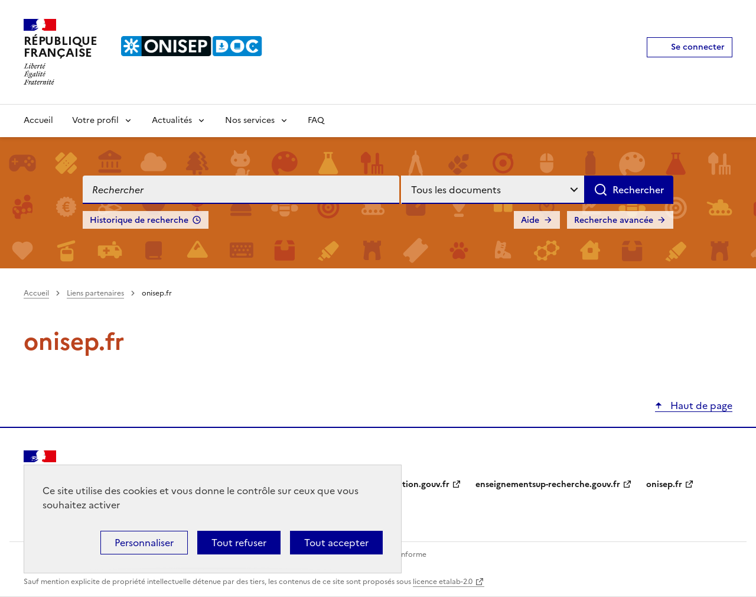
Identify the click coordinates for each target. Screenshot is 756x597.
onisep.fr (664, 484)
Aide (530, 220)
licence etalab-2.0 (442, 581)
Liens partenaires (95, 293)
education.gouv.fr (413, 484)
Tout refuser (238, 543)
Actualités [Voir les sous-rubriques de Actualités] (172, 120)
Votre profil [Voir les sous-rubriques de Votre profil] (95, 120)
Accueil (38, 120)
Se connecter (698, 47)
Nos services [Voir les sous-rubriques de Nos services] (250, 120)
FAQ (316, 120)
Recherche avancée (613, 220)
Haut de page (700, 405)
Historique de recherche (139, 220)
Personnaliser (144, 543)
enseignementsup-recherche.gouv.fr (547, 484)
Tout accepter (336, 543)
